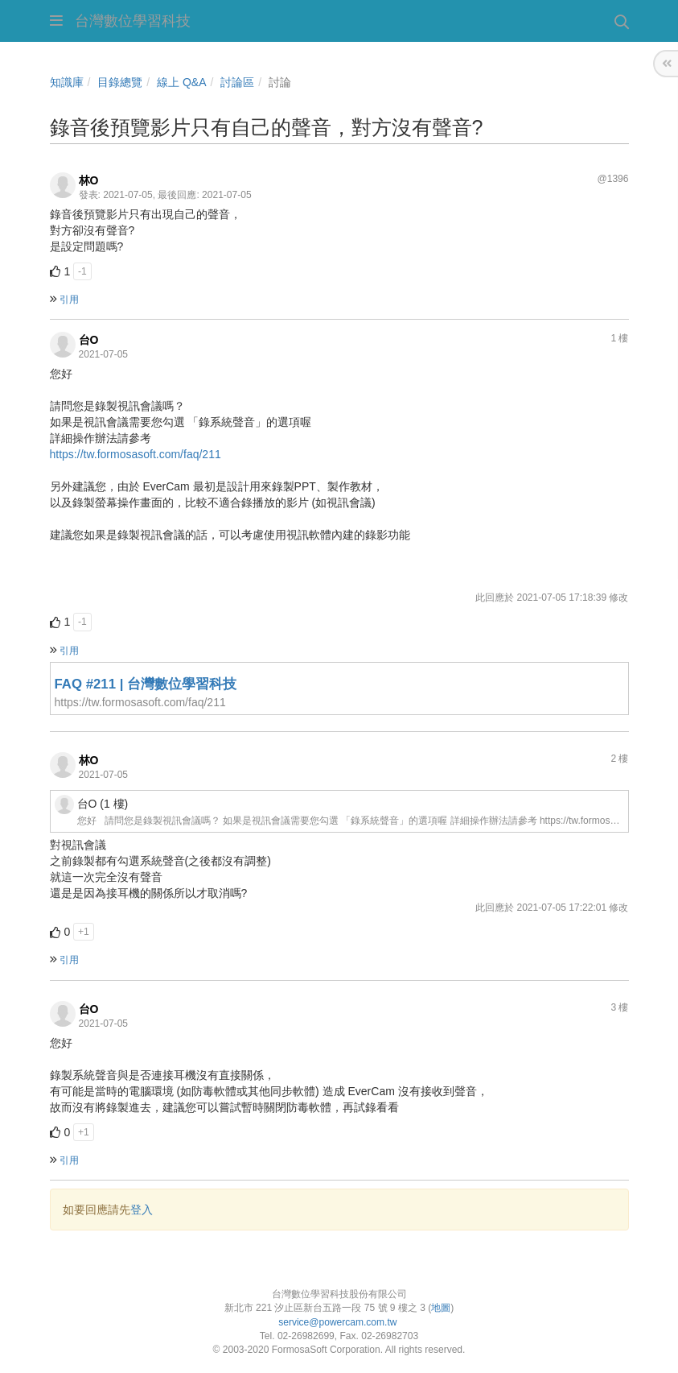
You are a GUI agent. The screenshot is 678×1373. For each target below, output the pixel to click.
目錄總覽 (119, 82)
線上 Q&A (181, 82)
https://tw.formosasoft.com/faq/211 (135, 454)
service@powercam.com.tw (339, 1322)
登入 (141, 1209)
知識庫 (67, 82)
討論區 (237, 82)
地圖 (440, 1307)
